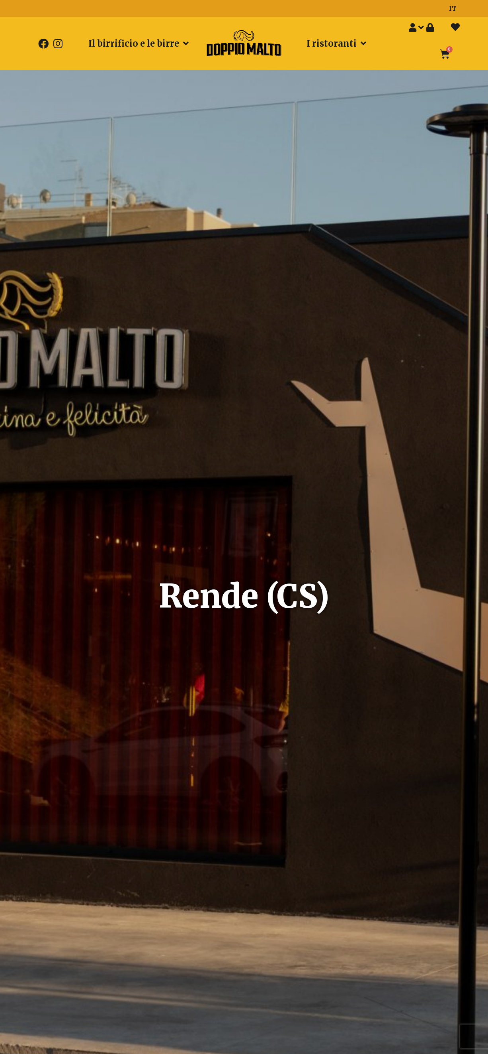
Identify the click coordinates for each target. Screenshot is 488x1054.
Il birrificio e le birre (138, 43)
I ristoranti (336, 43)
